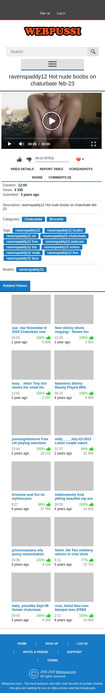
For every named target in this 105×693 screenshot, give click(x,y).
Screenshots (81, 169)
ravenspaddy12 (27, 230)
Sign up (45, 13)
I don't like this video (29, 159)
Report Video (51, 169)
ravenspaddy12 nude (23, 253)
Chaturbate (33, 219)
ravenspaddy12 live (62, 253)
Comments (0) (60, 177)
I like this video (19, 159)
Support (74, 652)
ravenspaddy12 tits (21, 247)
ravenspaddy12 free (22, 242)
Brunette (56, 219)
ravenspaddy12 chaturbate (64, 236)
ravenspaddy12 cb (21, 236)
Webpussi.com (66, 671)
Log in (61, 13)
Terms (52, 660)
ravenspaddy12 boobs (65, 230)
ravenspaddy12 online (62, 247)
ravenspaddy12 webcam (64, 242)
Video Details (22, 169)
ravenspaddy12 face (22, 258)
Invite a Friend (35, 652)
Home (22, 643)
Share (37, 177)
